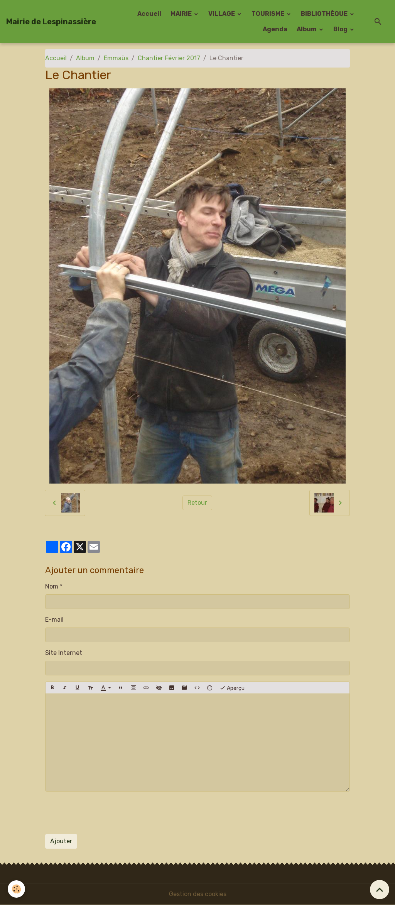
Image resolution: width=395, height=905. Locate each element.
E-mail (54, 619)
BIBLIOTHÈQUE (325, 13)
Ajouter (61, 841)
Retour (197, 502)
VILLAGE (222, 13)
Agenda (275, 29)
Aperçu (232, 688)
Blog (341, 29)
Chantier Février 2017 (169, 58)
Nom (51, 586)
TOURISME (268, 13)
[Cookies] (16, 889)
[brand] (51, 21)
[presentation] (103, 813)
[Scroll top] (379, 889)
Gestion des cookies (197, 894)
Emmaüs (116, 58)
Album (307, 29)
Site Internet (63, 652)
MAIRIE (181, 13)
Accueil (149, 13)
